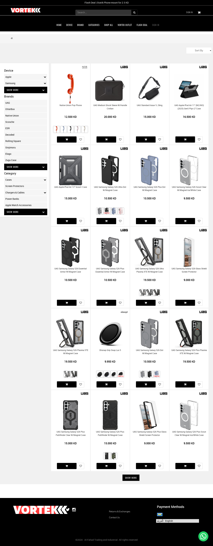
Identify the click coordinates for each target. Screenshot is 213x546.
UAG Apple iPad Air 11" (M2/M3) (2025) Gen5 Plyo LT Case (189, 107)
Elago (8, 154)
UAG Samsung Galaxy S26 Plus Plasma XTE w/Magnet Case (189, 352)
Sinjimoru (10, 147)
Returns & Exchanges (119, 511)
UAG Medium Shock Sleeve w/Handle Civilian (110, 107)
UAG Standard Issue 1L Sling (149, 105)
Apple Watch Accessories (18, 205)
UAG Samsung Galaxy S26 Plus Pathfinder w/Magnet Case (110, 433)
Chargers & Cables (25, 193)
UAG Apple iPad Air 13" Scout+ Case (70, 187)
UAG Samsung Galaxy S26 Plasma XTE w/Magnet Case (70, 352)
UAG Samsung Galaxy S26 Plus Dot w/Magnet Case (149, 189)
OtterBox (10, 109)
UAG (7, 102)
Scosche (9, 122)
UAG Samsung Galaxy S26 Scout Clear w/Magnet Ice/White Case (189, 189)
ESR (7, 128)
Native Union (12, 115)
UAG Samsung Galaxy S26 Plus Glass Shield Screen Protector (149, 433)
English (169, 520)
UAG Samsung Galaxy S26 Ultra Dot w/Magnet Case (110, 189)
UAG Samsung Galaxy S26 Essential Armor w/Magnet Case (70, 270)
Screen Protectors (14, 186)
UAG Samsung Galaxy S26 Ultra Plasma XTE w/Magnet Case (149, 270)
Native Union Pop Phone (71, 105)
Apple (25, 77)
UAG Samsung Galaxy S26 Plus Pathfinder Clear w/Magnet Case (71, 433)
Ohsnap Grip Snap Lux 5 (110, 350)
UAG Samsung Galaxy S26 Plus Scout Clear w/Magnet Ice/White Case (189, 433)
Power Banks (12, 199)
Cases (25, 180)
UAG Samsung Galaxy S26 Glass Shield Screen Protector (189, 270)
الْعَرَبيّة (160, 520)
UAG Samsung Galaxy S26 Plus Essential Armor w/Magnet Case (110, 270)
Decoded (9, 134)
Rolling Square (13, 141)
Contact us (114, 517)
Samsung (25, 83)
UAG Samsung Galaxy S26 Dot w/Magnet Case (149, 352)
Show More (26, 90)
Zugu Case (10, 160)
